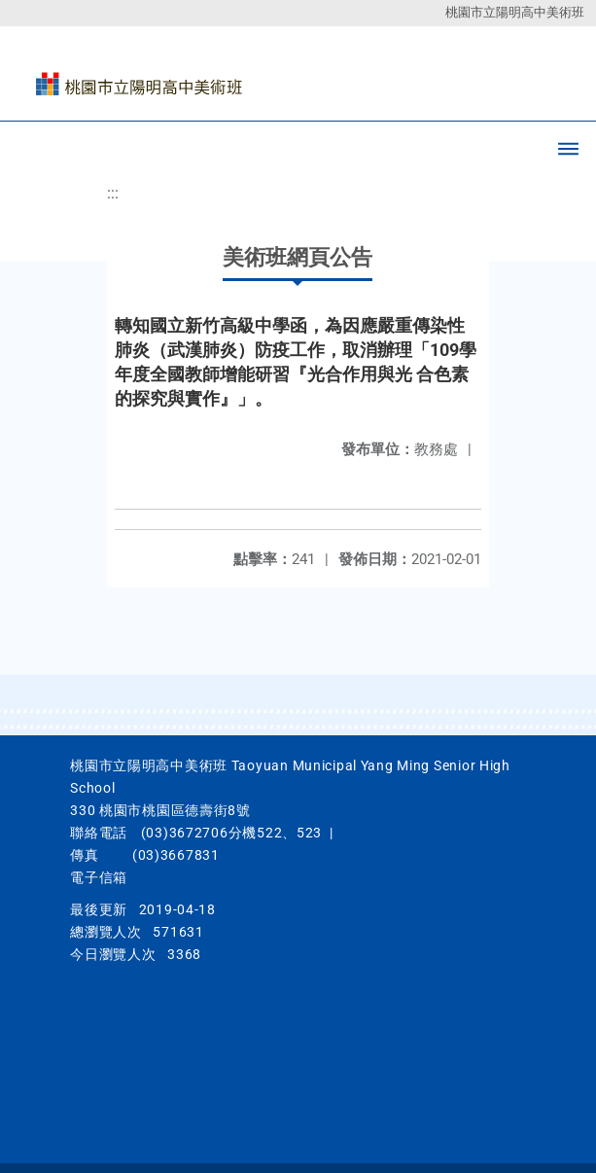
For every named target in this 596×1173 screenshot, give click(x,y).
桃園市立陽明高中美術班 (514, 12)
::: (113, 193)
